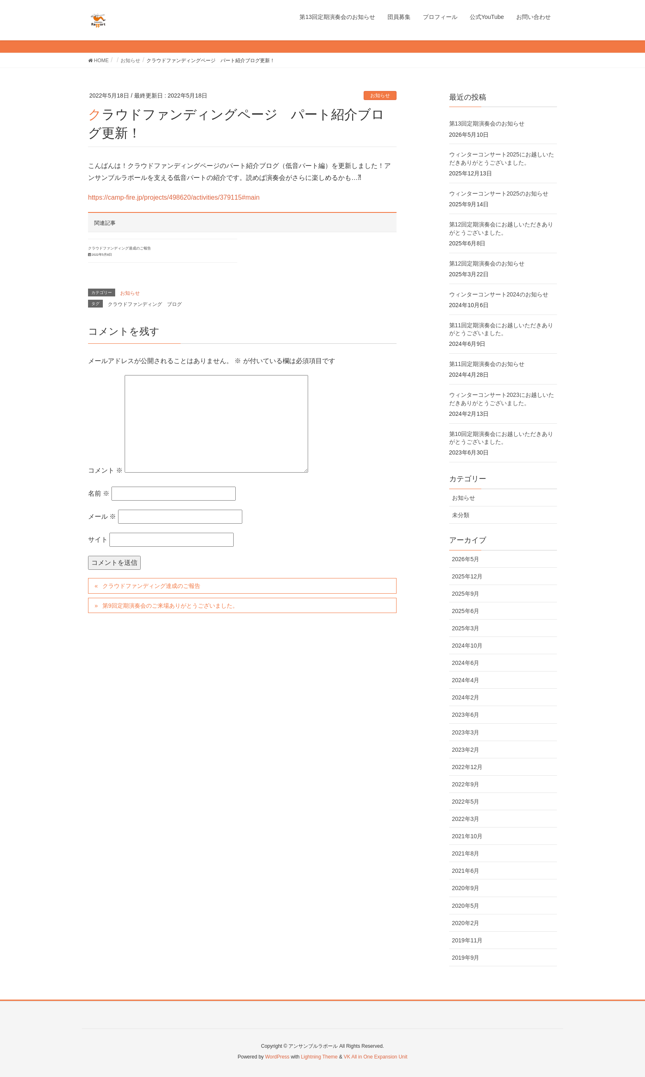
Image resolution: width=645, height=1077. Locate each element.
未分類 (460, 515)
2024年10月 (467, 645)
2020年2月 (466, 923)
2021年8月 (466, 853)
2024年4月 (466, 680)
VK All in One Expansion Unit (375, 1057)
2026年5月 (466, 559)
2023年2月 (466, 749)
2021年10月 (467, 836)
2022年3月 (466, 819)
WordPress (277, 1057)
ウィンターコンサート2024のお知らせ (498, 294)
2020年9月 (466, 888)
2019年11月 (467, 940)
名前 (98, 493)
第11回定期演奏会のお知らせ (487, 364)
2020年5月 (466, 905)
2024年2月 (466, 697)
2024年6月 (466, 663)
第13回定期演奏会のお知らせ (487, 123)
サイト (98, 539)
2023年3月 (466, 732)
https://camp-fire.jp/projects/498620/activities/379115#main (174, 197)
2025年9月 (466, 593)
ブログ (174, 304)
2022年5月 (466, 801)
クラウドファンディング (135, 304)
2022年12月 (467, 767)
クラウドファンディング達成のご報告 (119, 248)
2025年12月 (467, 576)
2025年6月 (466, 611)
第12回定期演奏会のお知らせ (487, 263)
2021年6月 (466, 870)
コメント (105, 470)
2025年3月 (466, 628)
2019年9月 (466, 957)
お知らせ (380, 95)
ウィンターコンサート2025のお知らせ (498, 193)
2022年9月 (466, 784)
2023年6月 (466, 714)
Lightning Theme (319, 1057)
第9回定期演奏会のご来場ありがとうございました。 (170, 605)
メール (102, 516)
